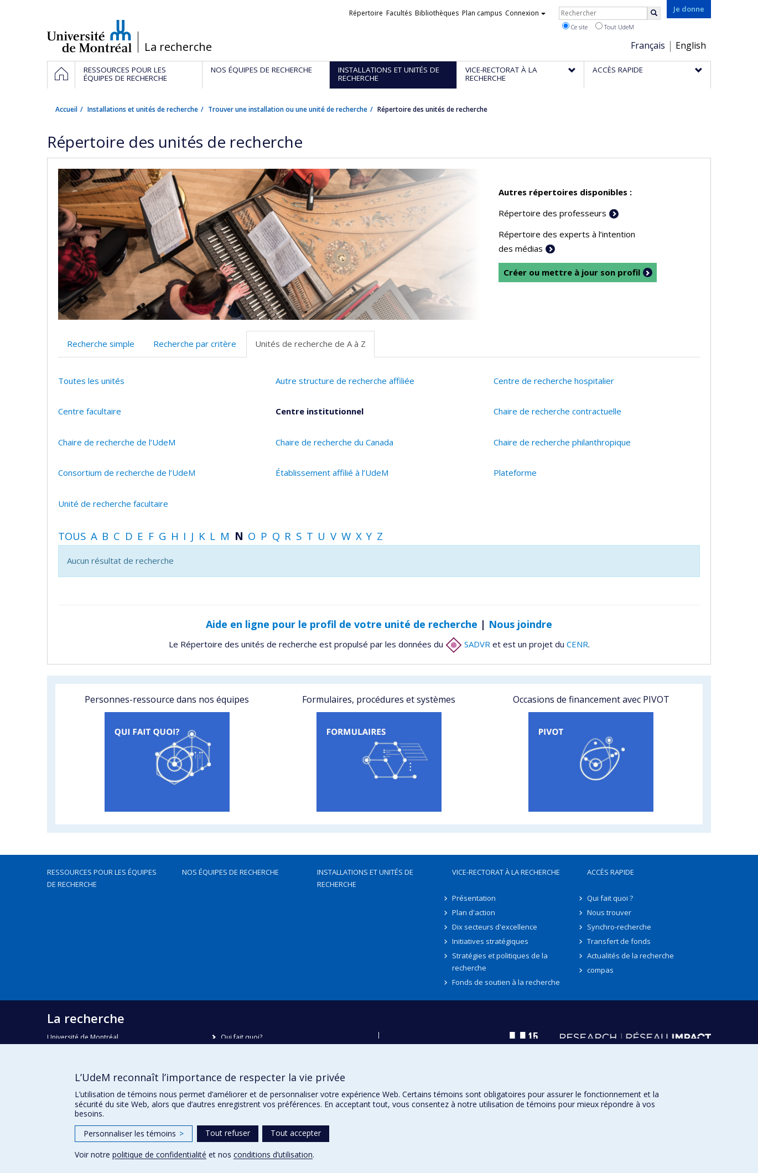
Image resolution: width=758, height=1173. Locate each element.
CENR (577, 644)
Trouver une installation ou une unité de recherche (287, 109)
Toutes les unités (91, 380)
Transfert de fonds (619, 941)
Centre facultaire (89, 411)
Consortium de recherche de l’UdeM (126, 472)
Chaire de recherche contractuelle (557, 411)
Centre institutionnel (320, 411)
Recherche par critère (194, 343)
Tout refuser (227, 1133)
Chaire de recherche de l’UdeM (116, 442)
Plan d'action (473, 912)
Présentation (474, 898)
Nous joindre (520, 624)
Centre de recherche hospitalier (554, 380)
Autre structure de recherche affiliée (345, 380)
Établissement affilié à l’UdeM (332, 472)
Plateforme (515, 472)
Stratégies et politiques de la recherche (500, 962)
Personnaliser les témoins (134, 1133)
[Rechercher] (654, 13)
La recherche (178, 47)
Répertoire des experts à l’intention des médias (567, 241)
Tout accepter (296, 1133)
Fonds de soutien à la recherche (506, 982)
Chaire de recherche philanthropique (562, 442)
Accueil (66, 109)
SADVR (467, 644)
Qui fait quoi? (241, 1037)
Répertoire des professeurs (552, 213)
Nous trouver (609, 912)
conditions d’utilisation (273, 1154)
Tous (72, 536)
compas (600, 970)
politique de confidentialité (159, 1154)
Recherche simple (100, 343)
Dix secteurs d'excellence (494, 927)
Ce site (575, 26)
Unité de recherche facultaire (113, 503)
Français (648, 45)
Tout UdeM (614, 26)
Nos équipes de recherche (230, 872)
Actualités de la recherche (630, 956)
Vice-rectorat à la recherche (506, 872)
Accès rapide (610, 872)
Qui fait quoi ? (610, 898)
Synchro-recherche (619, 927)
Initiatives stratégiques (490, 941)
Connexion (525, 13)
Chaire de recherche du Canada (334, 442)
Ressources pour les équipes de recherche (102, 878)
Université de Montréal (89, 36)
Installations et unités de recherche (142, 109)
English (691, 45)
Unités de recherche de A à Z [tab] (310, 343)
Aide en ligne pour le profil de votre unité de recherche (341, 624)
